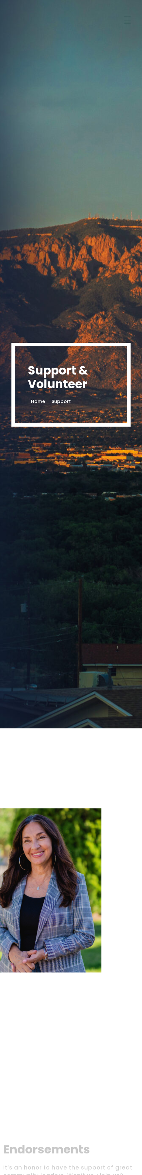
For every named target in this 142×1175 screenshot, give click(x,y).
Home (38, 401)
